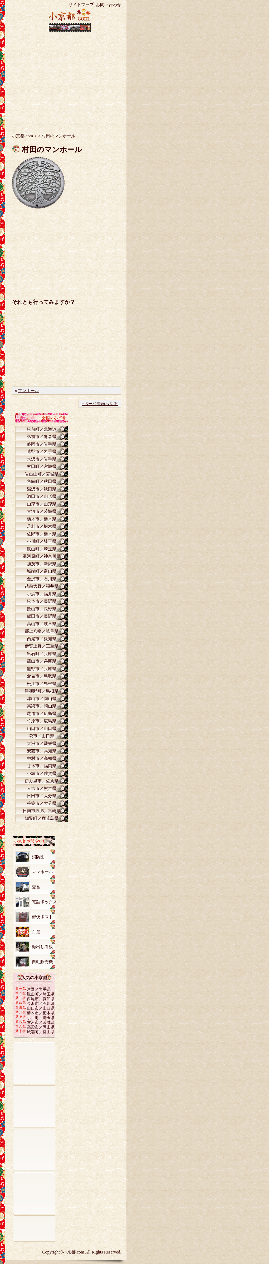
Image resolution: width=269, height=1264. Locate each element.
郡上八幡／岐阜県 (41, 631)
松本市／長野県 (41, 601)
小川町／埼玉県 (41, 541)
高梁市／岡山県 (41, 705)
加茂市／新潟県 (41, 563)
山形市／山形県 (41, 504)
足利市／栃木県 (41, 526)
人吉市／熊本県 (41, 788)
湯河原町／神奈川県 (42, 556)
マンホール (28, 390)
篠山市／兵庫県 (41, 661)
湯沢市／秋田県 (41, 489)
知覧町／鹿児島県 (41, 818)
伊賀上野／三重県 (41, 646)
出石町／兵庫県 (41, 653)
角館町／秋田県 (41, 481)
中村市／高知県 (41, 758)
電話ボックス (44, 901)
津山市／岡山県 (41, 698)
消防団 (38, 856)
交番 (36, 886)
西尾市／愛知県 (41, 638)
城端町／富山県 (41, 571)
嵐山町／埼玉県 (41, 548)
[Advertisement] (69, 79)
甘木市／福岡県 (41, 765)
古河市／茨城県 (41, 511)
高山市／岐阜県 (41, 623)
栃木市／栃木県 (41, 518)
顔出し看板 (42, 946)
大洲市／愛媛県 (41, 743)
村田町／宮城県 (41, 466)
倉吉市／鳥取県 (41, 675)
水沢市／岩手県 (41, 459)
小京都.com (22, 135)
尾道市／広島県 (41, 713)
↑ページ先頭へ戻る (100, 403)
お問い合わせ (108, 4)
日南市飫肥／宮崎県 (42, 810)
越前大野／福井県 (41, 586)
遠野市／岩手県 (41, 451)
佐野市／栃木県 (41, 533)
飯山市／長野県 (41, 608)
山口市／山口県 (41, 728)
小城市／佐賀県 (41, 773)
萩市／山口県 (41, 735)
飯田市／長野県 (41, 616)
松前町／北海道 (41, 429)
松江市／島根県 (41, 683)
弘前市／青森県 (41, 436)
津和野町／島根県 (41, 690)
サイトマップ (81, 4)
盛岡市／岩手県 (41, 444)
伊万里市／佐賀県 (41, 780)
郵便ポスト (42, 916)
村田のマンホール (52, 149)
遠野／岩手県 (39, 989)
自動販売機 (42, 961)
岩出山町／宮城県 (41, 474)
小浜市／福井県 (41, 593)
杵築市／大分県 (41, 803)
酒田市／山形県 (41, 496)
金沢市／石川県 (41, 578)
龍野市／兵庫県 (41, 668)
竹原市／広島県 (41, 720)
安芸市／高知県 (41, 750)
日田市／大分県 (41, 795)
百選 (36, 931)
